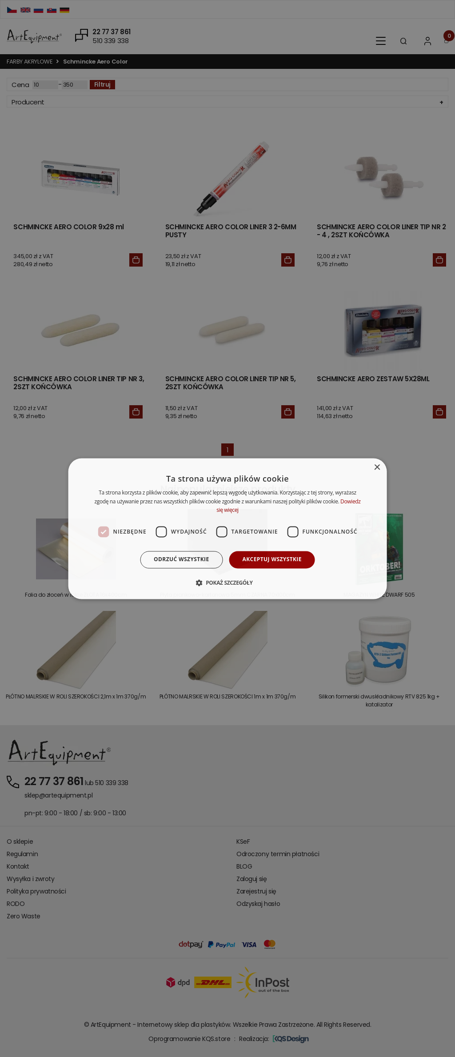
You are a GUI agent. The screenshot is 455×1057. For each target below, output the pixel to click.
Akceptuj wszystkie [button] (272, 559)
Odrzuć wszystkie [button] (181, 559)
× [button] (376, 467)
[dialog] (227, 528)
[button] (227, 582)
